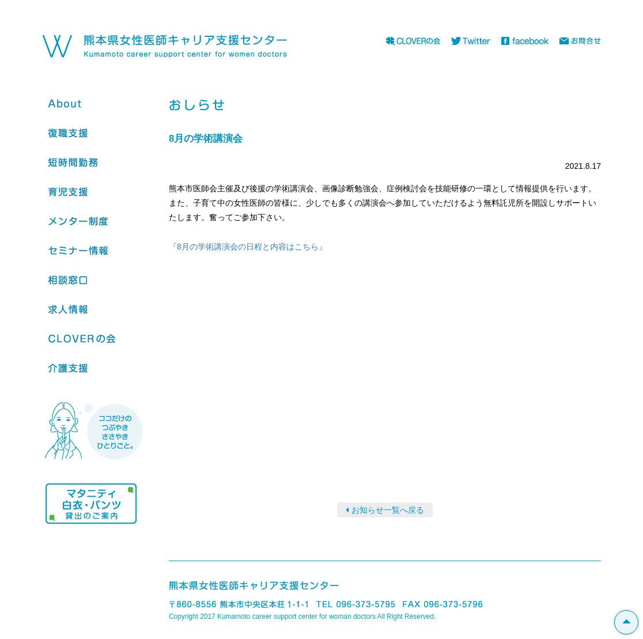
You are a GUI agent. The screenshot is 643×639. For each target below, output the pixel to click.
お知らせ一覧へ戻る (387, 510)
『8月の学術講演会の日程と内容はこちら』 (248, 246)
